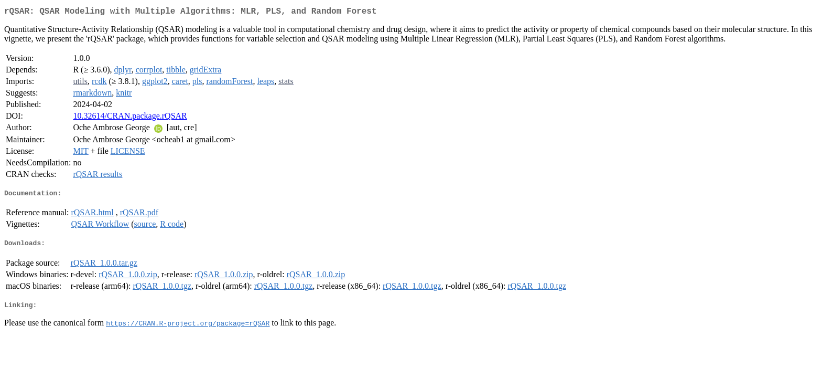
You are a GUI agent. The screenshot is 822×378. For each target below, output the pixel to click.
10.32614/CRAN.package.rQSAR (130, 117)
